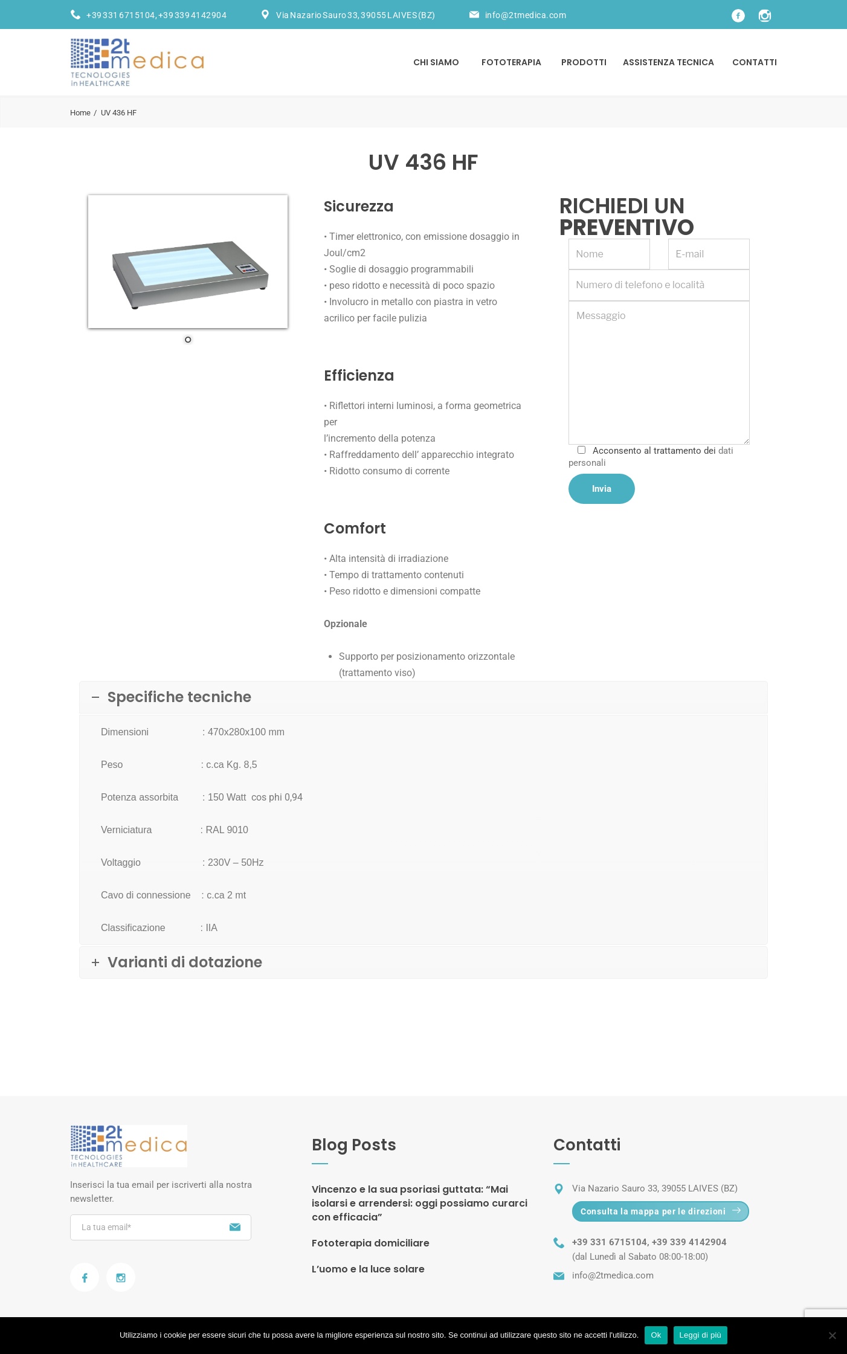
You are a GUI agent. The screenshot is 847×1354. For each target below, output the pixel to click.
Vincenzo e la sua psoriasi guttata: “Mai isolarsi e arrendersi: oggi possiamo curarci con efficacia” (419, 1203)
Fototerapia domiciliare (371, 1243)
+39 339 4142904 (192, 15)
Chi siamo (436, 62)
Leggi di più (701, 1334)
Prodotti (584, 62)
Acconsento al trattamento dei (650, 456)
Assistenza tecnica (668, 62)
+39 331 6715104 (120, 15)
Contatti (754, 62)
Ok (656, 1334)
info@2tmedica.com (526, 15)
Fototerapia (511, 62)
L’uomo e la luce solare (368, 1269)
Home (80, 112)
